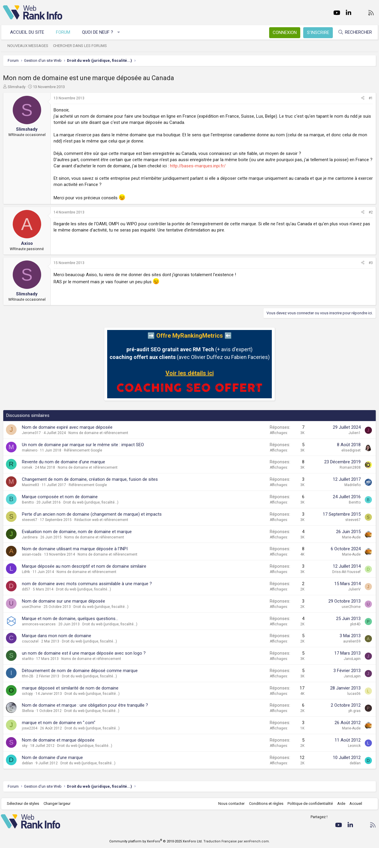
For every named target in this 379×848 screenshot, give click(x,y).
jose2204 (29, 728)
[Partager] (363, 98)
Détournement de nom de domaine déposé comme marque (80, 670)
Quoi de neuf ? (99, 32)
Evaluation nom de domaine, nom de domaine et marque (77, 531)
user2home (31, 607)
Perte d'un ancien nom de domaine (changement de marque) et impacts (92, 514)
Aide (339, 803)
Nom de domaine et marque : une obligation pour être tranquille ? (85, 705)
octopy (27, 694)
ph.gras (355, 711)
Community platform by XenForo (156, 841)
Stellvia (28, 711)
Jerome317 (31, 433)
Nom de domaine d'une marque (52, 757)
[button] (120, 32)
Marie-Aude (351, 537)
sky (25, 746)
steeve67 (29, 520)
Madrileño (352, 485)
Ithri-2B (27, 676)
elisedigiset (351, 450)
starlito (27, 659)
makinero (29, 450)
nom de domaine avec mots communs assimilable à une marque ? (87, 583)
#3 (371, 263)
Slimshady (16, 87)
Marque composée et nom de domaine (60, 496)
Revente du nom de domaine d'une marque (63, 462)
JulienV (354, 589)
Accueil (354, 803)
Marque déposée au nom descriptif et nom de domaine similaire (84, 566)
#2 (371, 212)
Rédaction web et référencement (101, 520)
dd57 (26, 589)
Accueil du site (29, 32)
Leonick (354, 746)
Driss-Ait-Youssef (346, 572)
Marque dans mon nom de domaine (56, 635)
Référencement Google (83, 450)
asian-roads (31, 554)
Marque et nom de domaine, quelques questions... (70, 618)
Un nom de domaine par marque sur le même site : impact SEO (83, 444)
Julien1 (355, 433)
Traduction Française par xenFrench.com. (236, 841)
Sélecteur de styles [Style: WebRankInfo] (25, 803)
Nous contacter (229, 803)
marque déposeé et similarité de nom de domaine (70, 688)
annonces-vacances (39, 624)
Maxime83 (30, 485)
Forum (65, 32)
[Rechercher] (353, 32)
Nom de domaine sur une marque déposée (63, 601)
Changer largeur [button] (59, 803)
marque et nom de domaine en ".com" (58, 722)
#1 (371, 98)
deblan (27, 763)
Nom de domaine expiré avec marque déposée (67, 427)
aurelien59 (352, 641)
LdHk (26, 572)
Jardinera (30, 537)
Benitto (28, 502)
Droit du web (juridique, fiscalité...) (90, 502)
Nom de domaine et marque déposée (58, 740)
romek (27, 467)
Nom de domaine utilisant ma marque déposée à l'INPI (75, 548)
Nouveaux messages (29, 45)
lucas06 (354, 694)
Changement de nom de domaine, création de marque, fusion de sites (90, 479)
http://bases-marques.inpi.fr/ (198, 166)
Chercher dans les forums (82, 45)
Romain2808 (350, 467)
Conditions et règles (264, 803)
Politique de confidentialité (308, 803)
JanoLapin (352, 659)
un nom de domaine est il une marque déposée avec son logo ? (84, 653)
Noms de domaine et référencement (98, 433)
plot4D (355, 624)
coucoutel (30, 641)
